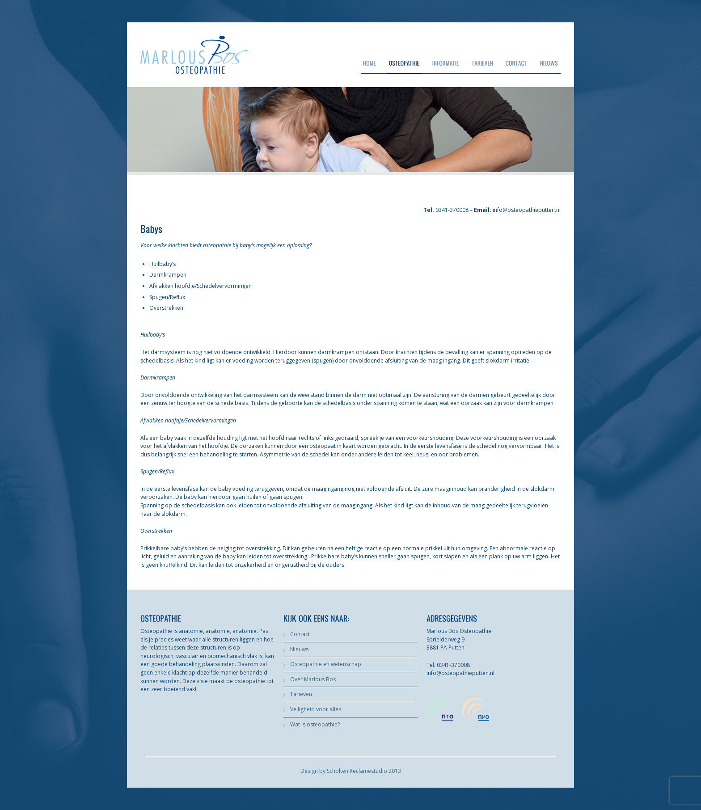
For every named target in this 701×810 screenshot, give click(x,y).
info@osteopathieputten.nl (527, 210)
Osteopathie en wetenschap (325, 664)
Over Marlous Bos (313, 679)
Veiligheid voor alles (315, 709)
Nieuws (299, 649)
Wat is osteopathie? (315, 724)
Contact (300, 634)
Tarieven (301, 694)
